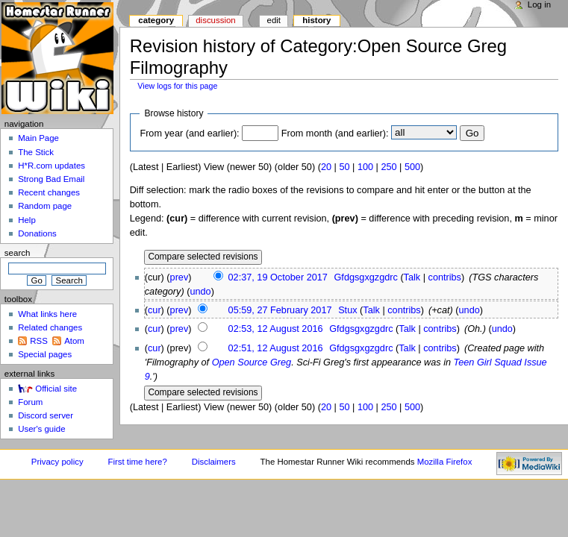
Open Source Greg (252, 362)
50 (344, 167)
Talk (412, 277)
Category (156, 20)
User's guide (41, 428)
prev (179, 277)
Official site (56, 388)
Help (27, 220)
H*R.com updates (51, 165)
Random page (45, 205)
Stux (347, 310)
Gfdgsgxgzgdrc (366, 277)
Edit (274, 20)
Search (17, 252)
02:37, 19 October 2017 (278, 277)
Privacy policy (57, 461)
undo (200, 291)
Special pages (45, 354)
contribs (444, 277)
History (316, 20)
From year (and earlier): (189, 133)
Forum (30, 402)
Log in (539, 4)
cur (154, 310)
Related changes (50, 327)
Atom (74, 340)
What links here (47, 314)
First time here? (136, 461)
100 (365, 167)
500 (412, 167)
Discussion (215, 20)
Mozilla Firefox (444, 461)
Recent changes (49, 192)
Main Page (38, 138)
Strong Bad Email (51, 179)
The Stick (36, 152)
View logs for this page (177, 85)
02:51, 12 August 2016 (275, 348)
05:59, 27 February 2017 (280, 310)
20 (326, 167)
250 (388, 167)
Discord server (45, 415)
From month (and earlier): (335, 133)
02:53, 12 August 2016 (275, 329)
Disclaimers (214, 461)
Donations (37, 233)
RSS (39, 340)
